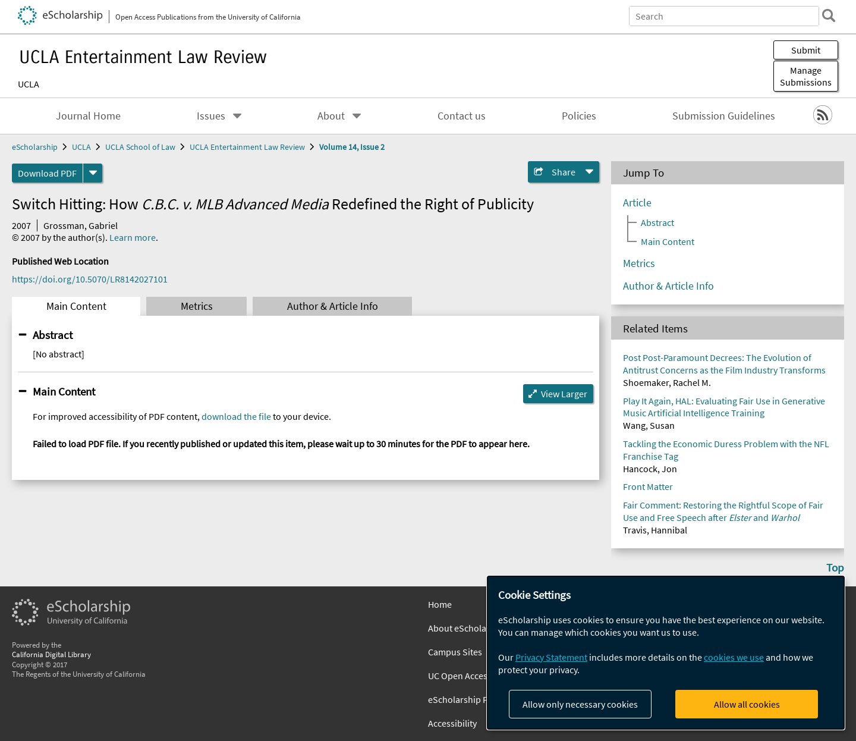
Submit (805, 50)
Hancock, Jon (650, 469)
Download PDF (47, 173)
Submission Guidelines (723, 116)
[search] (828, 15)
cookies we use (734, 657)
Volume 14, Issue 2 (352, 147)
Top (835, 567)
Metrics (197, 306)
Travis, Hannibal (655, 530)
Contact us (462, 116)
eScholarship (35, 147)
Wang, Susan (649, 425)
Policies (579, 116)
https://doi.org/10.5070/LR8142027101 (90, 279)
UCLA (28, 84)
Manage (806, 76)
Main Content (76, 306)
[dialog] (665, 652)
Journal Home (88, 116)
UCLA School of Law (140, 147)
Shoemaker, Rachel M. (667, 382)
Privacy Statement (551, 657)
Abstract (53, 335)
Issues (211, 116)
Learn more (132, 237)
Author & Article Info (332, 306)
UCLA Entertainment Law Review (247, 147)
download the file (236, 416)
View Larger (564, 394)
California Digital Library (51, 654)
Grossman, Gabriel (80, 225)
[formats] (92, 173)
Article (637, 202)
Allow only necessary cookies (580, 704)
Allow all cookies (747, 704)
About (331, 116)
